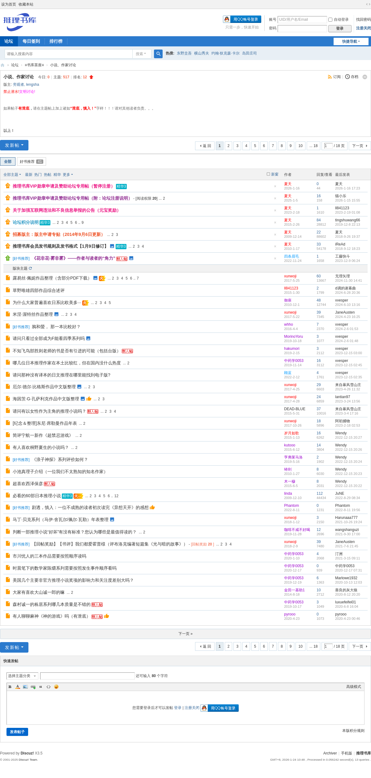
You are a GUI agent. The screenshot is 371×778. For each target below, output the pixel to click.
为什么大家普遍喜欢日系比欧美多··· (47, 302)
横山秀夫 (201, 53)
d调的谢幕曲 (345, 288)
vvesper (341, 300)
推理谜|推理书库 (2, 65)
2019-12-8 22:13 (347, 224)
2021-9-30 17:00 (347, 534)
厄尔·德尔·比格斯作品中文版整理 (44, 386)
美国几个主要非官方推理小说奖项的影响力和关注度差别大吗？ (73, 580)
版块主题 (20, 268)
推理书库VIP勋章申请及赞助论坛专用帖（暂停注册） (64, 186)
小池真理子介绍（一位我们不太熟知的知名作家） (60, 471)
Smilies (56, 687)
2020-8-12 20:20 (347, 594)
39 (319, 312)
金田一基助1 (294, 590)
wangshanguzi (347, 530)
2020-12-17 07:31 (348, 570)
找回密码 (363, 19)
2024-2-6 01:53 (346, 329)
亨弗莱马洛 (293, 457)
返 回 (207, 146)
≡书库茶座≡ (34, 65)
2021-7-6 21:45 (346, 546)
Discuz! (27, 753)
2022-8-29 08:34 (347, 498)
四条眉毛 (291, 256)
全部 (7, 161)
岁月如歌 (291, 433)
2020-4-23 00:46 (347, 618)
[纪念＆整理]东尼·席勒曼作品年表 (45, 423)
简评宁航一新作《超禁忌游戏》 (43, 435)
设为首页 (8, 4)
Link (33, 687)
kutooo (289, 445)
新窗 (275, 174)
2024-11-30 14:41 (348, 280)
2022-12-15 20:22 (348, 486)
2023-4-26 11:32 (347, 389)
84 (319, 220)
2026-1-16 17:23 (347, 188)
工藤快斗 (342, 256)
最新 (28, 174)
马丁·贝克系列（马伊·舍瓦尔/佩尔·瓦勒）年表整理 (61, 519)
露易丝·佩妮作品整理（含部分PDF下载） (52, 278)
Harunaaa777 (346, 517)
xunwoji (290, 276)
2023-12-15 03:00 (348, 353)
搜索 (139, 54)
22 (319, 232)
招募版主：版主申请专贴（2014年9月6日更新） (59, 234)
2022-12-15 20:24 (348, 461)
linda (288, 493)
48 (319, 300)
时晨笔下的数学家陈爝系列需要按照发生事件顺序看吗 (65, 568)
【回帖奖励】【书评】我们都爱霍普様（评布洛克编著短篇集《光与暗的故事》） (110, 543)
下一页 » (185, 634)
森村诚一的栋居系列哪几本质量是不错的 (52, 604)
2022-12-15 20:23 (348, 474)
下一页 (357, 146)
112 (320, 493)
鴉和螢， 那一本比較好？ (56, 326)
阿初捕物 (342, 421)
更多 (66, 174)
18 (319, 421)
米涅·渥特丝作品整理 (33, 314)
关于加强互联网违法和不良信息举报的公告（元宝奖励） (67, 210)
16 (319, 196)
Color (18, 687)
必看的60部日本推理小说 (37, 495)
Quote (41, 687)
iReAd (340, 244)
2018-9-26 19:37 (347, 236)
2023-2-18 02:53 (347, 425)
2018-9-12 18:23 (347, 248)
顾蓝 (288, 373)
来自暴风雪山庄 (348, 385)
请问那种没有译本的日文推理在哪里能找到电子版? (61, 374)
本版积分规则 (353, 730)
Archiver (330, 753)
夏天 (288, 184)
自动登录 (338, 19)
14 (319, 445)
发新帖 (12, 145)
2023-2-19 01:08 (347, 212)
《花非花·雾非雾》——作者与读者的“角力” (73, 258)
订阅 (337, 77)
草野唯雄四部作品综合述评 (39, 290)
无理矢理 (342, 276)
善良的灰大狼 (346, 590)
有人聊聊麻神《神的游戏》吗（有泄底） (52, 616)
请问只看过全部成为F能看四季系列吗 (49, 338)
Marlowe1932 (346, 578)
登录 (177, 708)
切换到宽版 (368, 4)
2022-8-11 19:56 (347, 510)
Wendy (341, 433)
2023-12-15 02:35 (348, 377)
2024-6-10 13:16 (347, 304)
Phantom (291, 505)
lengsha (32, 84)
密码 (272, 28)
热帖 (47, 174)
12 (116, 496)
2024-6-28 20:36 (347, 292)
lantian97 (342, 397)
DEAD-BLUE (294, 409)
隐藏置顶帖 (275, 236)
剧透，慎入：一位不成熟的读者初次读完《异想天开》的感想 (90, 507)
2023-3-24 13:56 (347, 401)
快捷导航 (349, 41)
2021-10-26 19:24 (348, 522)
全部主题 (10, 174)
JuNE (339, 493)
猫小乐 (340, 196)
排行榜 (55, 41)
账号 (272, 19)
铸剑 (288, 469)
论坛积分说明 (26, 222)
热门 (38, 174)
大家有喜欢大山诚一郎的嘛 (39, 592)
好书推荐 (31, 161)
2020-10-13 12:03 (348, 582)
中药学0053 (294, 361)
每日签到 (31, 41)
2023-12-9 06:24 (347, 261)
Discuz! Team (28, 759)
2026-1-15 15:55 (347, 200)
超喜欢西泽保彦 (28, 483)
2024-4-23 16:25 (347, 317)
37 (319, 409)
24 (319, 397)
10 (300, 146)
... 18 (313, 146)
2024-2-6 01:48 (346, 341)
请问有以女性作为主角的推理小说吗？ (49, 411)
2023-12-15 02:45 (348, 365)
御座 (288, 300)
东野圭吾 (184, 53)
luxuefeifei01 (345, 602)
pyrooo (290, 614)
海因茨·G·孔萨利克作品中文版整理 (46, 398)
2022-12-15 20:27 (348, 437)
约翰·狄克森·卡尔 (225, 53)
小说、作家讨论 (63, 65)
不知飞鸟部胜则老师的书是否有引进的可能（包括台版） (67, 350)
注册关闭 (363, 28)
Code (48, 687)
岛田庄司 (249, 53)
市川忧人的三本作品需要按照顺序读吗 (49, 556)
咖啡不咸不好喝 (297, 530)
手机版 (346, 753)
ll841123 (342, 208)
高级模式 (353, 687)
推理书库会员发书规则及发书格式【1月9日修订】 (61, 246)
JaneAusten (345, 312)
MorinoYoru (293, 336)
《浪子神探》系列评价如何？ (60, 459)
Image (25, 687)
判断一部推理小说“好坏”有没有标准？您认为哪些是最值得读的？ (75, 531)
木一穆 (289, 481)
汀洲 (339, 554)
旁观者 (18, 84)
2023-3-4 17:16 (346, 413)
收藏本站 (26, 4)
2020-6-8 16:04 (346, 606)
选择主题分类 (19, 676)
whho (288, 324)
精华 (57, 174)
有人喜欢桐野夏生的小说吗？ (41, 447)
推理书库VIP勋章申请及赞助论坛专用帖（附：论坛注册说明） (72, 198)
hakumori (291, 348)
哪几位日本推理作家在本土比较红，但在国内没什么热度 (67, 362)
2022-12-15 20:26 (348, 449)
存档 (354, 77)
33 (319, 244)
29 (319, 385)
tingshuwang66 (347, 220)
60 (319, 276)
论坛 (15, 65)
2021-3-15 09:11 (347, 558)
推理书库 (363, 753)
